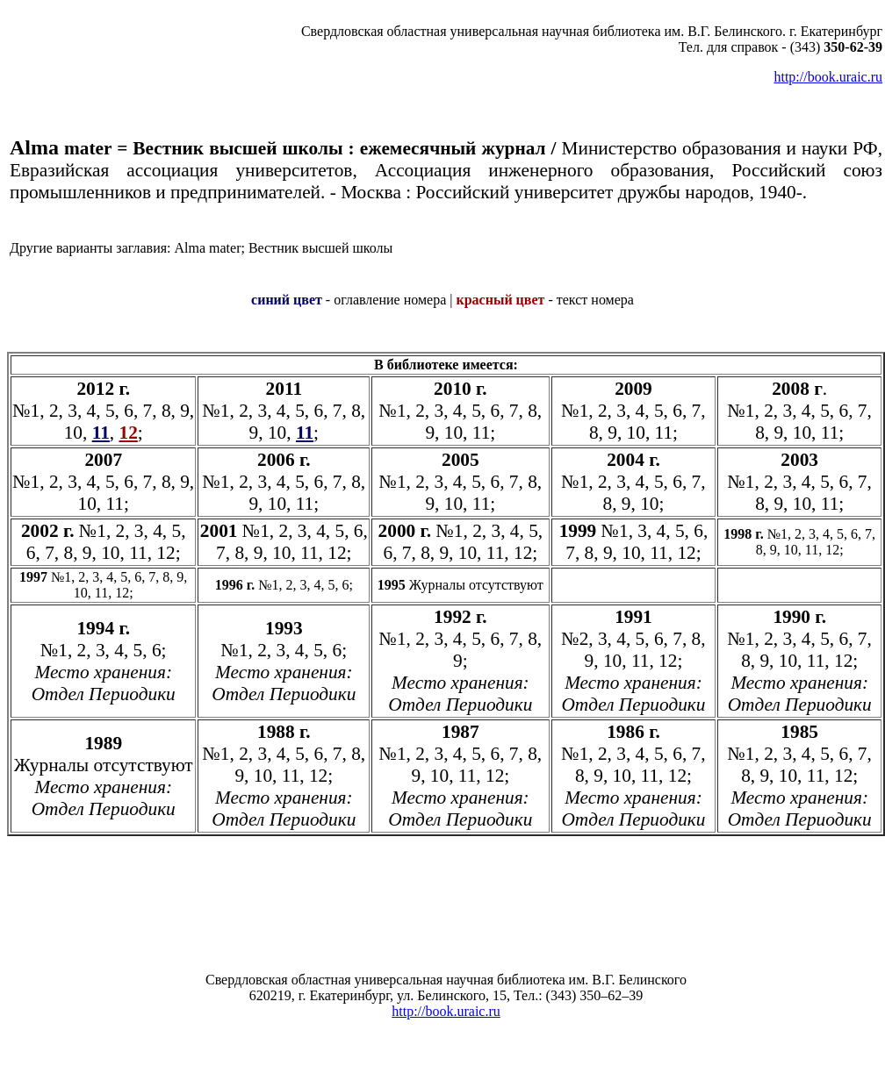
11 (304, 432)
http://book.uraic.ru (827, 76)
